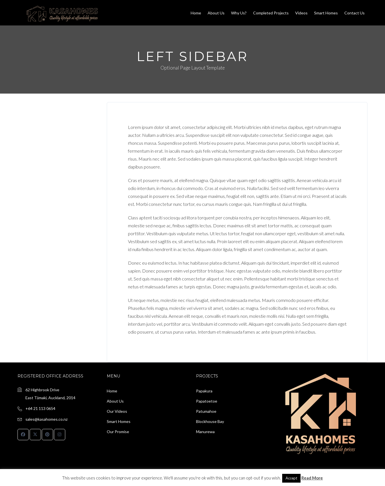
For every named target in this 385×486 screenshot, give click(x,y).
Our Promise (118, 431)
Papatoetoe (206, 401)
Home (196, 12)
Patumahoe (206, 411)
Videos (301, 12)
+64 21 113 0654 (40, 408)
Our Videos (117, 411)
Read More (312, 477)
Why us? (239, 12)
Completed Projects (271, 12)
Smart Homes (326, 12)
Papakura (204, 390)
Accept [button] (291, 478)
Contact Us (354, 12)
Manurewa (205, 431)
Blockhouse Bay (210, 421)
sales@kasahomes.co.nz (46, 419)
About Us (216, 12)
